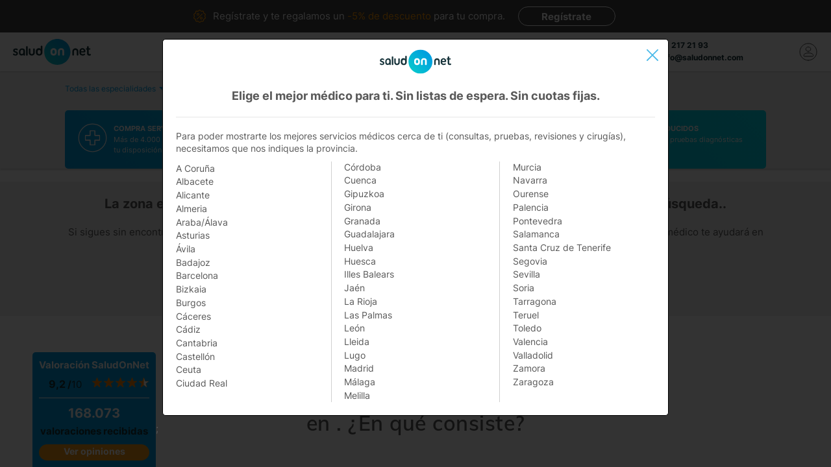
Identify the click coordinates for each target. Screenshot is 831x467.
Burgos (191, 302)
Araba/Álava (202, 222)
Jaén (354, 287)
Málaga (359, 381)
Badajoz (193, 262)
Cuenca (360, 180)
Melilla (357, 395)
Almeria (191, 208)
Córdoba (362, 167)
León (354, 327)
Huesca (360, 261)
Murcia (527, 167)
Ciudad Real (201, 383)
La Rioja (360, 301)
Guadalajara (369, 233)
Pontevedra (537, 220)
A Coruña (195, 168)
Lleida (356, 341)
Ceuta (188, 369)
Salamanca (536, 233)
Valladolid (533, 355)
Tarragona (534, 301)
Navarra (530, 180)
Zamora (529, 368)
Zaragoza (533, 381)
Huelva (358, 247)
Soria (523, 287)
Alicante (193, 194)
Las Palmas (368, 314)
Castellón (195, 356)
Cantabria (196, 342)
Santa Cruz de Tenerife (562, 247)
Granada (362, 220)
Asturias (193, 235)
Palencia (531, 207)
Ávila (185, 248)
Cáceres (193, 316)
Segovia (530, 261)
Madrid (359, 368)
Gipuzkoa (364, 193)
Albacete (195, 181)
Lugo (355, 355)
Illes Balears (369, 274)
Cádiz (188, 329)
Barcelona (197, 275)
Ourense (531, 193)
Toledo (527, 327)
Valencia (530, 341)
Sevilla (526, 274)
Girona (357, 207)
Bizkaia (191, 288)
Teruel (526, 314)
